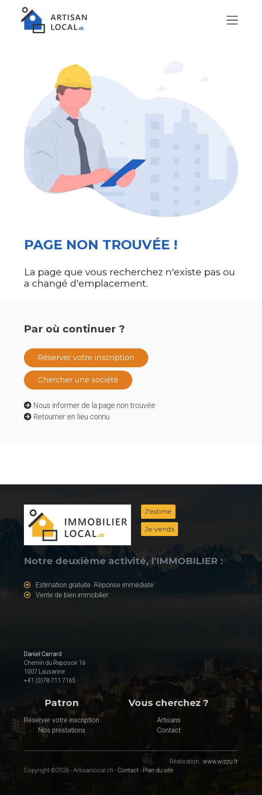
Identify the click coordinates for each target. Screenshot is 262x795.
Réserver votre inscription (86, 357)
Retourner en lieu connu (71, 416)
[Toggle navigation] (232, 20)
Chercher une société (78, 379)
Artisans (169, 720)
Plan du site (158, 770)
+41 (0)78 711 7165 (50, 680)
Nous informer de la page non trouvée (94, 405)
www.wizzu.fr (220, 761)
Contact (169, 730)
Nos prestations (61, 730)
